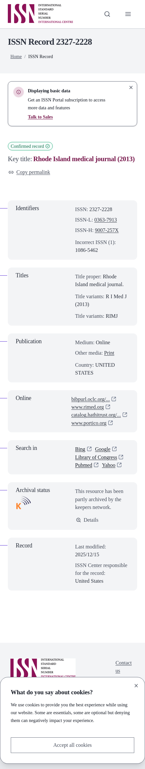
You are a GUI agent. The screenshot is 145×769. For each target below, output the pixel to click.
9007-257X (107, 231)
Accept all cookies (72, 745)
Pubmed (84, 465)
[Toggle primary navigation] (128, 14)
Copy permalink (29, 172)
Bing (80, 450)
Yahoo (109, 465)
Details (87, 520)
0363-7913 (105, 220)
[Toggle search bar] (107, 14)
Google (103, 450)
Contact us (123, 667)
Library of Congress (96, 457)
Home (16, 56)
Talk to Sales (40, 116)
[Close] (136, 685)
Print (109, 353)
